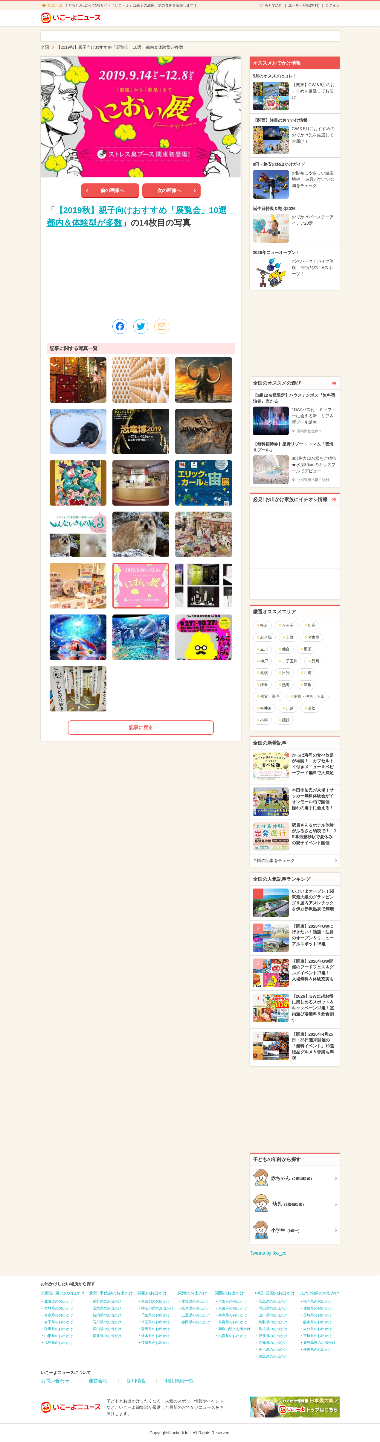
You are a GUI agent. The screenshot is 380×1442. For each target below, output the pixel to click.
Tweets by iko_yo (268, 1253)
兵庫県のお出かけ (232, 1315)
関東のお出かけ (152, 1293)
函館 (284, 720)
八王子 (286, 625)
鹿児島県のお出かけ (319, 1343)
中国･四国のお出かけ (275, 1293)
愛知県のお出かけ (195, 1301)
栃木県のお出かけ (155, 1336)
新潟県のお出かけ (107, 1315)
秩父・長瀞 (268, 696)
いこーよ (55, 5)
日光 (284, 672)
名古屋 (311, 637)
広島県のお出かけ (273, 1301)
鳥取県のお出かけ (273, 1322)
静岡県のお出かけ (195, 1322)
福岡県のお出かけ (317, 1301)
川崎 (306, 672)
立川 (262, 649)
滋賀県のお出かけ (232, 1336)
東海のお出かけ (192, 1293)
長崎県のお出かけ (317, 1315)
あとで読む (274, 5)
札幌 (262, 672)
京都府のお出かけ (232, 1308)
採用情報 (136, 1380)
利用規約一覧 (179, 1380)
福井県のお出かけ (107, 1336)
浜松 (309, 708)
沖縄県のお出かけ (317, 1349)
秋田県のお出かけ (58, 1329)
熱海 (284, 684)
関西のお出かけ (229, 1293)
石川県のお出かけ (107, 1322)
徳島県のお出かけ (273, 1356)
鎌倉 (262, 684)
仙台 (284, 649)
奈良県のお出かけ (232, 1322)
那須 (306, 649)
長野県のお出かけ (107, 1301)
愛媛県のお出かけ (273, 1336)
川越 (288, 708)
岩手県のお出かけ (58, 1322)
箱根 (306, 684)
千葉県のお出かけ (155, 1315)
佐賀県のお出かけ (317, 1308)
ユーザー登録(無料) (303, 5)
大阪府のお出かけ (232, 1301)
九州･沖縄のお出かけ (319, 1293)
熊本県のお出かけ (317, 1322)
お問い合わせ (55, 1380)
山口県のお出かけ (273, 1315)
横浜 (262, 625)
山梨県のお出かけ (107, 1308)
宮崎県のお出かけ (317, 1336)
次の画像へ (169, 190)
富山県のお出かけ (107, 1329)
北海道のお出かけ (58, 1301)
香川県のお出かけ (273, 1349)
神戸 (262, 661)
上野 (288, 637)
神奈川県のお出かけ (157, 1308)
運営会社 (98, 1380)
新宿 (309, 625)
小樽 (262, 720)
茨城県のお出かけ (155, 1343)
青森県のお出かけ (58, 1315)
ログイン (332, 5)
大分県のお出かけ (317, 1329)
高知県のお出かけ (273, 1343)
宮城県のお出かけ (58, 1308)
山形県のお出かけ (58, 1336)
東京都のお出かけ (155, 1301)
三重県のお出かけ (195, 1315)
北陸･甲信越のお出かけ (111, 1293)
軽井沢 (264, 708)
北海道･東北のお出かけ (63, 1293)
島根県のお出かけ (273, 1329)
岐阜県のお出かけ (195, 1308)
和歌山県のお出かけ (234, 1329)
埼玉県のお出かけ (155, 1322)
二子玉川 (287, 661)
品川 (313, 661)
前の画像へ (112, 190)
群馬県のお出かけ (155, 1329)
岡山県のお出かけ (273, 1308)
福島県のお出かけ (58, 1343)
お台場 (264, 637)
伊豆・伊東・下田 (307, 696)
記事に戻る (141, 727)
